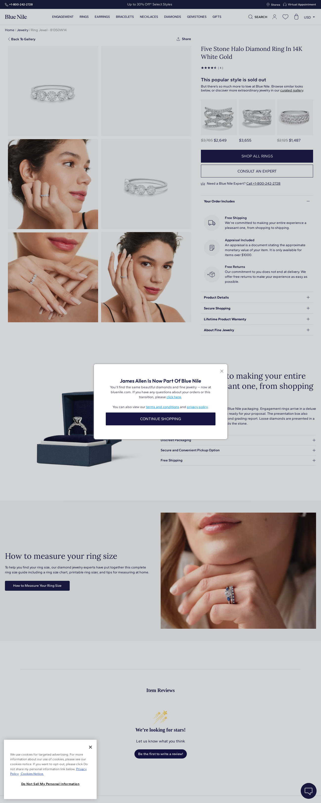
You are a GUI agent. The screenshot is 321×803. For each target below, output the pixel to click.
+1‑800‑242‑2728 (21, 4)
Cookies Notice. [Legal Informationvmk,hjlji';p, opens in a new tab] (32, 774)
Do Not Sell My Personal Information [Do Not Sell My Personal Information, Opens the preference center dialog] (50, 784)
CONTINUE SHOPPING (160, 418)
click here (174, 397)
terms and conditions (162, 407)
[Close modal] (221, 371)
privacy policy (197, 407)
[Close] (90, 747)
